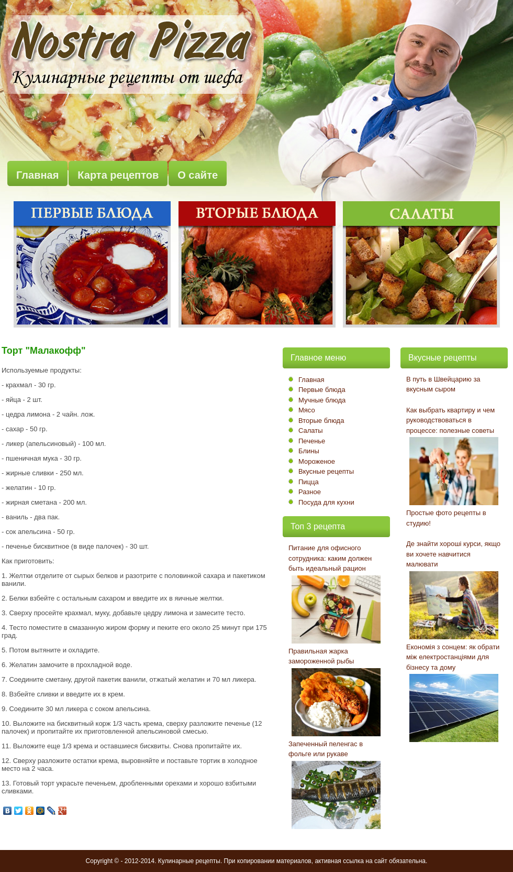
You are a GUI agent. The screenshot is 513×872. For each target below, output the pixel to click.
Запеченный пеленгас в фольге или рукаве (325, 749)
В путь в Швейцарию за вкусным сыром (443, 384)
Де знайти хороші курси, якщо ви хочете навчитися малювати (453, 554)
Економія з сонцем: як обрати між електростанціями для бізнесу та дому (452, 657)
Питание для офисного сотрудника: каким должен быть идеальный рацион (330, 558)
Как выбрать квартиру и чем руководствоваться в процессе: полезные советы (450, 420)
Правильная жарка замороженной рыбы (321, 656)
